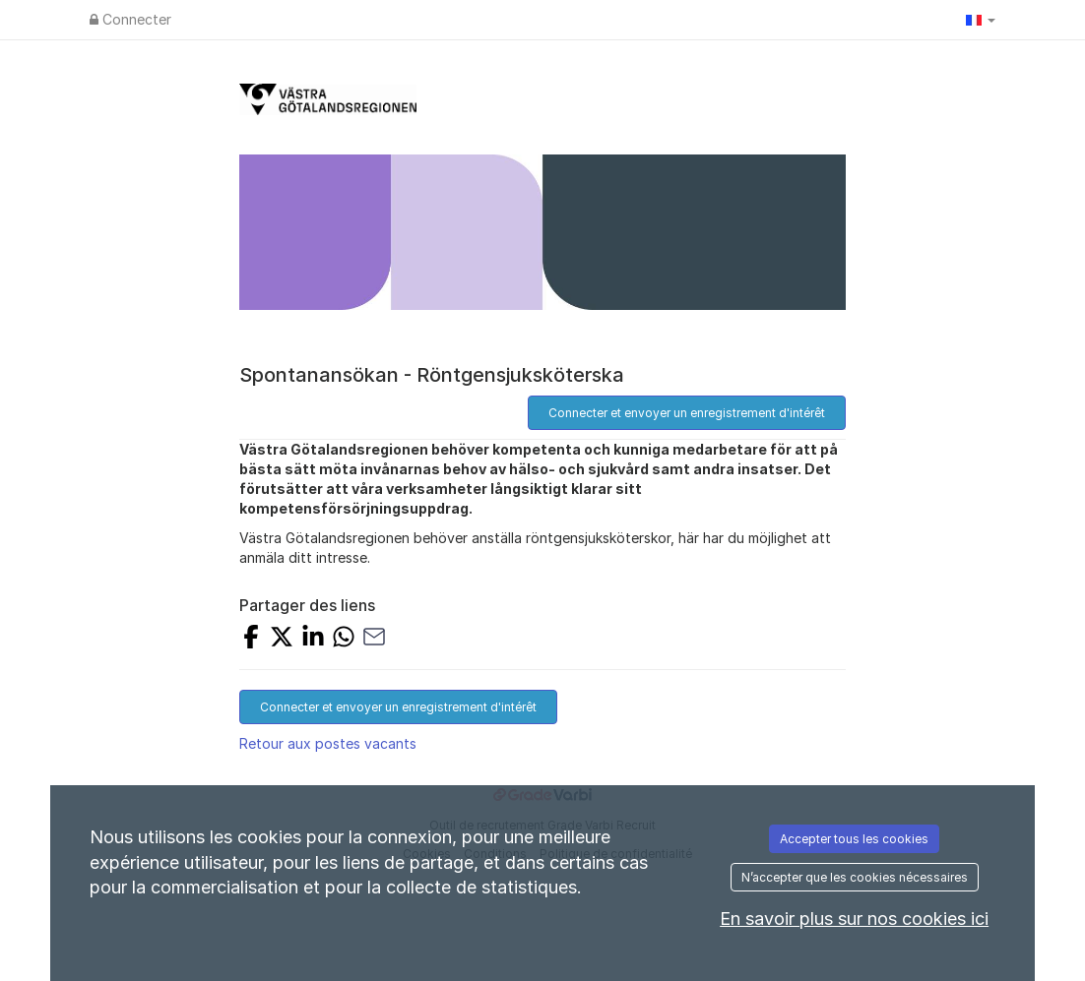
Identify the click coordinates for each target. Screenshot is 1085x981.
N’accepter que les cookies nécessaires (854, 877)
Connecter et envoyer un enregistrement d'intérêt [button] (686, 412)
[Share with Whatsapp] (343, 639)
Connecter (130, 19)
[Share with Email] (374, 639)
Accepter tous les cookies (854, 838)
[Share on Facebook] (251, 639)
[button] (980, 19)
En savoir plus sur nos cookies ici (854, 918)
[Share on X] (281, 639)
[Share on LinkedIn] (313, 639)
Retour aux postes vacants (327, 743)
